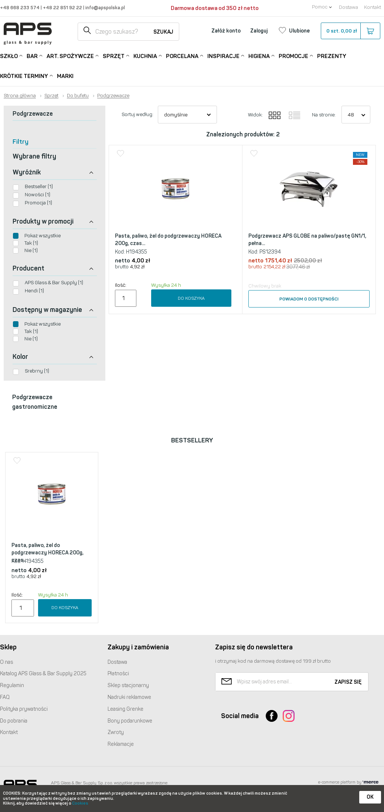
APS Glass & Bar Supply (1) (54, 282)
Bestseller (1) (39, 186)
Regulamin (12, 685)
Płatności (118, 673)
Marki (65, 76)
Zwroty (116, 732)
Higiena (259, 56)
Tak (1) (31, 243)
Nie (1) (31, 250)
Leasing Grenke (125, 709)
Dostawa (348, 7)
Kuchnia (145, 56)
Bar (32, 56)
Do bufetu (78, 95)
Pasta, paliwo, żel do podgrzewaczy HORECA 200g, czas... (168, 240)
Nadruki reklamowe (129, 697)
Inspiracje (223, 56)
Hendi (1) (34, 290)
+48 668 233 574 (20, 7)
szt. (350, 31)
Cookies (80, 803)
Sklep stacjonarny (128, 685)
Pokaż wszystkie (42, 235)
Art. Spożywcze (70, 56)
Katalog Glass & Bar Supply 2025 (43, 673)
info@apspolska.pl (104, 7)
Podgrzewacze (113, 95)
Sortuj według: (137, 114)
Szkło (9, 56)
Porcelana (182, 56)
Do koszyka (191, 298)
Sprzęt (114, 56)
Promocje (293, 56)
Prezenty (331, 56)
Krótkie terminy (24, 75)
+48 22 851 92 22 (63, 7)
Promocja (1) (38, 202)
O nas (6, 662)
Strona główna (20, 95)
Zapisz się (347, 682)
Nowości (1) (37, 194)
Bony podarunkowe (130, 721)
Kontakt (372, 7)
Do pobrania (13, 721)
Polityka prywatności (24, 709)
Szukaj (163, 32)
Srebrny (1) (37, 371)
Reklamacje (121, 744)
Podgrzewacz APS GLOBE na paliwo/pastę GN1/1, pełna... (307, 240)
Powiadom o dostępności (309, 299)
